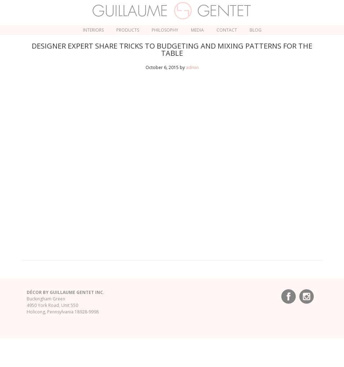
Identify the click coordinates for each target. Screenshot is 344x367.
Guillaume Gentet (172, 11)
